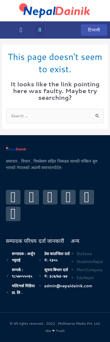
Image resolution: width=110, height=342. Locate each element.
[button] (21, 30)
